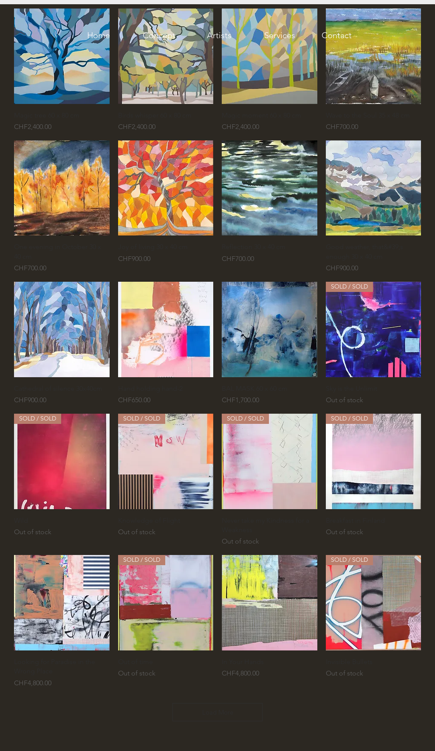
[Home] (98, 35)
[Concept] (159, 35)
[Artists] (219, 35)
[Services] (279, 35)
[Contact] (336, 35)
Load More (217, 712)
